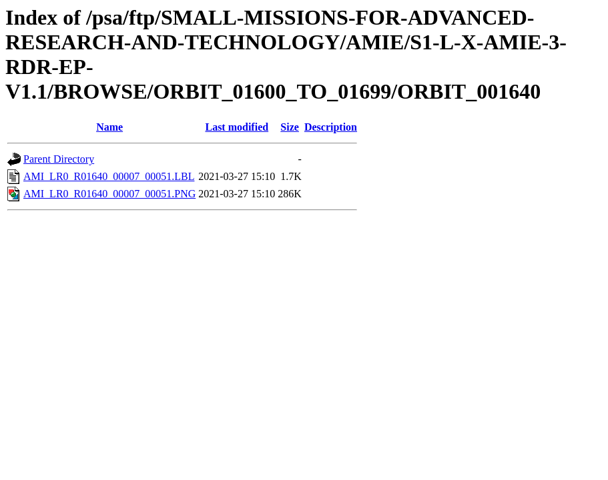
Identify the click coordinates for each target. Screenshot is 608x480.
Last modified (236, 127)
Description (330, 127)
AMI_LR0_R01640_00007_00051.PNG (109, 193)
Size (289, 127)
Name (109, 127)
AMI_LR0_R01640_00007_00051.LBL (108, 176)
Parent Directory (58, 159)
